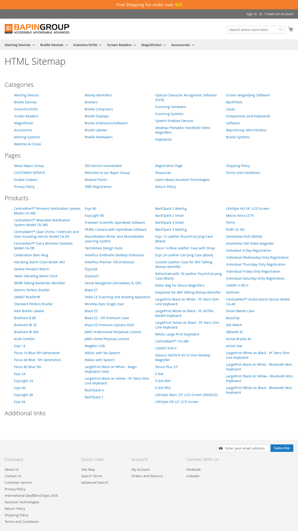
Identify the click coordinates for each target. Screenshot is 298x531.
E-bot (159, 374)
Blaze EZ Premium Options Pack (109, 325)
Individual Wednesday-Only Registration (257, 257)
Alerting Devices (26, 95)
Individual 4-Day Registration (248, 250)
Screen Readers (26, 116)
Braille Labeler (96, 130)
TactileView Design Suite (103, 248)
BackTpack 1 (94, 397)
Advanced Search (94, 482)
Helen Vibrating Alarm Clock (36, 276)
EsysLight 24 (23, 381)
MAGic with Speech (100, 360)
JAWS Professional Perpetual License (113, 332)
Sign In (251, 14)
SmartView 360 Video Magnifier (250, 243)
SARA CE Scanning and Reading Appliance (117, 297)
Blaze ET (91, 290)
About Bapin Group (29, 165)
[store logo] (37, 29)
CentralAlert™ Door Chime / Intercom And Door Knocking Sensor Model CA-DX (46, 234)
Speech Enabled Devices (174, 120)
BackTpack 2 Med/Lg (171, 208)
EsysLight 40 (23, 394)
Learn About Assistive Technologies (182, 179)
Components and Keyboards (248, 116)
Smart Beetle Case (240, 311)
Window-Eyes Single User (104, 304)
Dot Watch (234, 325)
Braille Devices (25, 102)
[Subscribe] (281, 448)
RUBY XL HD (235, 229)
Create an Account (279, 14)
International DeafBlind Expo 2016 (31, 495)
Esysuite (91, 269)
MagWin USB (95, 346)
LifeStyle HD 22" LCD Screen (177, 401)
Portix (230, 222)
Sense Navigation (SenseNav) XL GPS (113, 283)
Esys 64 (19, 401)
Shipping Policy (238, 165)
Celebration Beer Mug (31, 255)
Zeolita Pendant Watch (31, 269)
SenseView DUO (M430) (244, 236)
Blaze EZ (91, 311)
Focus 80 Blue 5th (27, 367)
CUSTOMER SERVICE (29, 172)
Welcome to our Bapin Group (107, 172)
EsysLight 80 (94, 215)
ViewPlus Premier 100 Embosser (110, 262)
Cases (230, 109)
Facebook (193, 469)
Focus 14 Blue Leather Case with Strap (185, 248)
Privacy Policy (24, 186)
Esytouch (92, 276)
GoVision (233, 292)
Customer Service (18, 482)
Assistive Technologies (22, 502)
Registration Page (169, 165)
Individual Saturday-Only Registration (255, 278)
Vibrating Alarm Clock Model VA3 (39, 262)
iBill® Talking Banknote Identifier (39, 283)
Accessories (23, 130)
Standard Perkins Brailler (33, 304)
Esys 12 (19, 346)
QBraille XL (234, 332)
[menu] (149, 44)
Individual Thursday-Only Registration (255, 264)
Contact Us (13, 476)
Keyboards (163, 139)
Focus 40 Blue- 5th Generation (37, 360)
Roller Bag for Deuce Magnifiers (180, 285)
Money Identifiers (98, 95)
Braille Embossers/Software (106, 123)
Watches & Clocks (27, 144)
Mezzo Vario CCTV (240, 215)
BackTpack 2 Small (169, 215)
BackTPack (234, 102)
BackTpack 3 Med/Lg (171, 229)
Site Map (88, 469)
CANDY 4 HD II (237, 285)
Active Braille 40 (238, 339)
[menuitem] (18, 44)
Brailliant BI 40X (26, 332)
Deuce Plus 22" (167, 367)
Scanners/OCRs (26, 109)
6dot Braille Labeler (29, 311)
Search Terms (91, 476)
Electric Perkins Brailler (32, 290)
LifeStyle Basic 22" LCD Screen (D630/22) (186, 394)
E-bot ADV (163, 381)
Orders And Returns (147, 476)
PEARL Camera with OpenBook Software (116, 229)
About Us (12, 469)
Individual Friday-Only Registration (253, 271)
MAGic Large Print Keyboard (177, 334)
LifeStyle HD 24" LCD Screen (247, 208)
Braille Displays (97, 116)
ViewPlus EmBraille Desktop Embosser (114, 255)
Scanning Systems (169, 114)
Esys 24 (19, 374)
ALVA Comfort (24, 339)
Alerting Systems (27, 137)
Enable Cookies (25, 179)
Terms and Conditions (243, 172)
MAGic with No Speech (102, 353)
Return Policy (165, 186)
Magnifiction (23, 123)
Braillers (91, 102)
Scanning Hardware (170, 107)
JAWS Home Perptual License (107, 339)
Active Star (234, 346)
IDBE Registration (98, 186)
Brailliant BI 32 (25, 325)
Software (233, 123)
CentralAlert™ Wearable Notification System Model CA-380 (42, 222)
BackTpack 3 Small (169, 222)
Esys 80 (90, 208)
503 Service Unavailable (103, 165)
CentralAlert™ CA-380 (172, 341)
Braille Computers (99, 109)
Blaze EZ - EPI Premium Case (107, 318)
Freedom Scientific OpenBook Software (115, 222)
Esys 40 (19, 388)
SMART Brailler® (27, 297)
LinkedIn (193, 476)
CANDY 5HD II (165, 348)
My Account (141, 469)
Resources (163, 172)
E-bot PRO (163, 388)
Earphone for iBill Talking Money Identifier (188, 292)
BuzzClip (233, 318)
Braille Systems (238, 137)
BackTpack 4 (94, 390)
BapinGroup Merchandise (246, 130)
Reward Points (96, 179)
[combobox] (256, 29)
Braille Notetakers (99, 137)
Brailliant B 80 (25, 318)
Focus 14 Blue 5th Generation (37, 353)
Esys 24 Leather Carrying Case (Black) (184, 255)
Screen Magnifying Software (248, 95)
